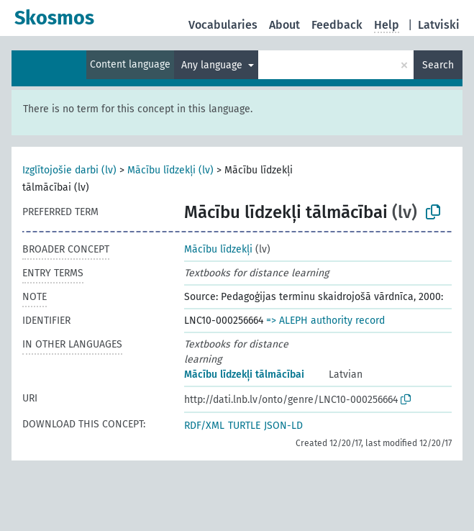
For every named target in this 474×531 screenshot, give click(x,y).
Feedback (337, 25)
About (284, 25)
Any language (213, 65)
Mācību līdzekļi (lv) (170, 170)
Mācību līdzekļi (218, 249)
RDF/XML (204, 425)
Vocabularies (222, 25)
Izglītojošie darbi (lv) (69, 170)
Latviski (439, 25)
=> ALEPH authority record (325, 320)
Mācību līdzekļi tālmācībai (244, 374)
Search (438, 65)
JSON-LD (283, 425)
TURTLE (244, 425)
